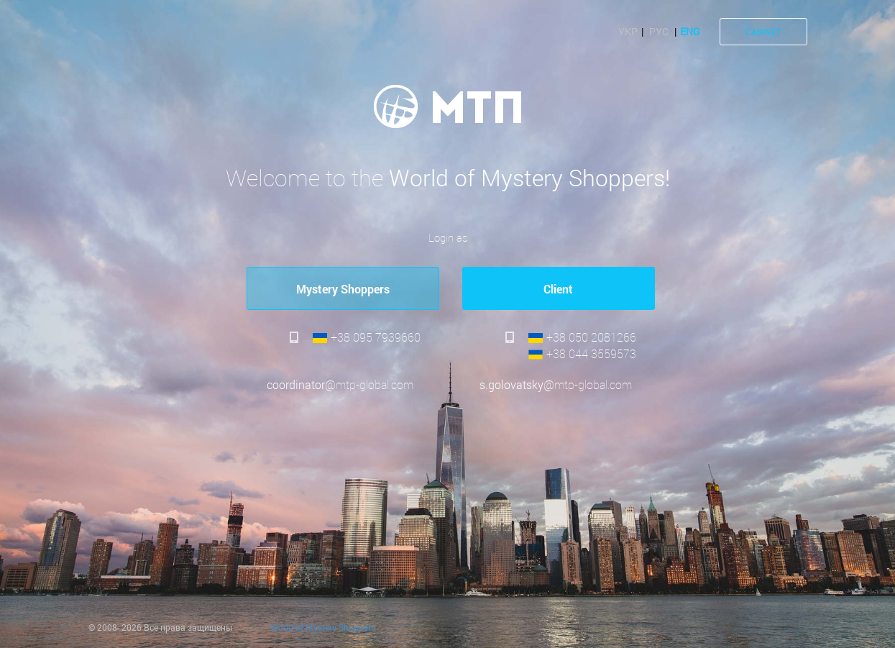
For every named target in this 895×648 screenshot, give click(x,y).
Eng (690, 31)
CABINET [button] (763, 31)
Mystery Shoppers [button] (343, 288)
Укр (628, 31)
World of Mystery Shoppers (322, 627)
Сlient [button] (558, 288)
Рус (659, 31)
